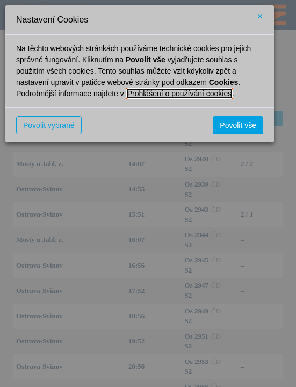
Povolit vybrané (49, 125)
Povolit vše (238, 125)
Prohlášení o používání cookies (179, 93)
